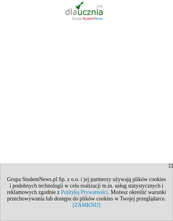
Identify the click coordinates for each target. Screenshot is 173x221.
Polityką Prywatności (84, 192)
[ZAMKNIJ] (86, 205)
